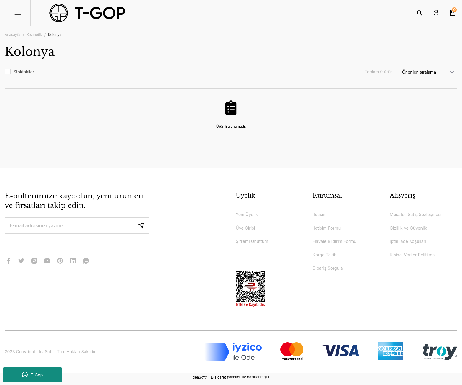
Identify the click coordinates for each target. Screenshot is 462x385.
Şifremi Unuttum (254, 243)
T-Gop (32, 374)
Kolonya (54, 34)
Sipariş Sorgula (329, 271)
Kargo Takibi (326, 257)
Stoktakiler (24, 71)
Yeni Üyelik (248, 215)
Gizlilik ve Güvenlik (410, 229)
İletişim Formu (328, 229)
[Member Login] (436, 13)
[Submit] (141, 225)
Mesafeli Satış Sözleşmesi (418, 215)
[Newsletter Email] (77, 225)
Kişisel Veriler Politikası (415, 257)
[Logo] (109, 13)
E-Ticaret (218, 381)
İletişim (320, 215)
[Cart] (452, 13)
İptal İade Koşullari (410, 243)
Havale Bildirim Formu (337, 243)
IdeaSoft (199, 380)
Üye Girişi (246, 229)
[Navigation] (18, 13)
